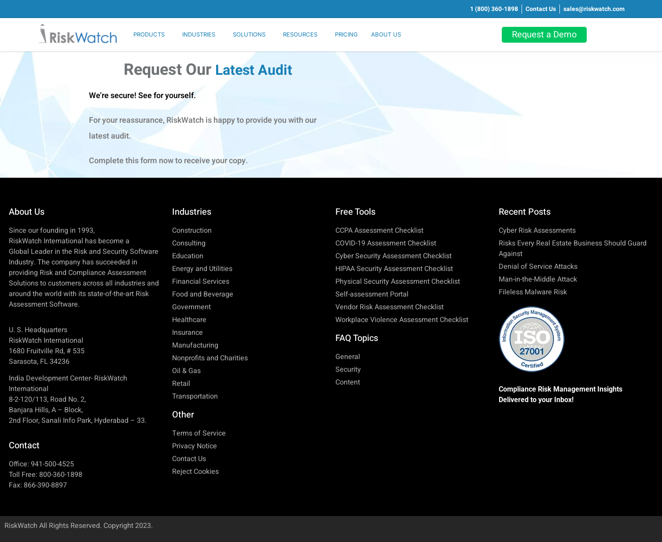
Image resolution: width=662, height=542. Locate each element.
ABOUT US (386, 34)
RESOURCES (300, 34)
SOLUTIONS (249, 34)
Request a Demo (544, 34)
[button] (151, 34)
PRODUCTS (149, 34)
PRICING (346, 34)
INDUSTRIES (198, 34)
